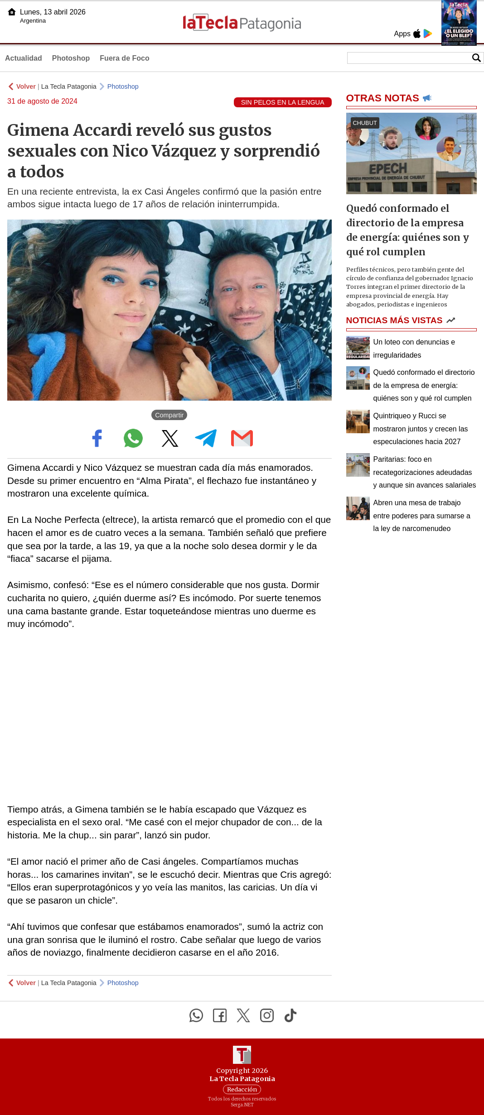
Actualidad (23, 58)
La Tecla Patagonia (69, 86)
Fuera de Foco (124, 58)
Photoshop (71, 58)
